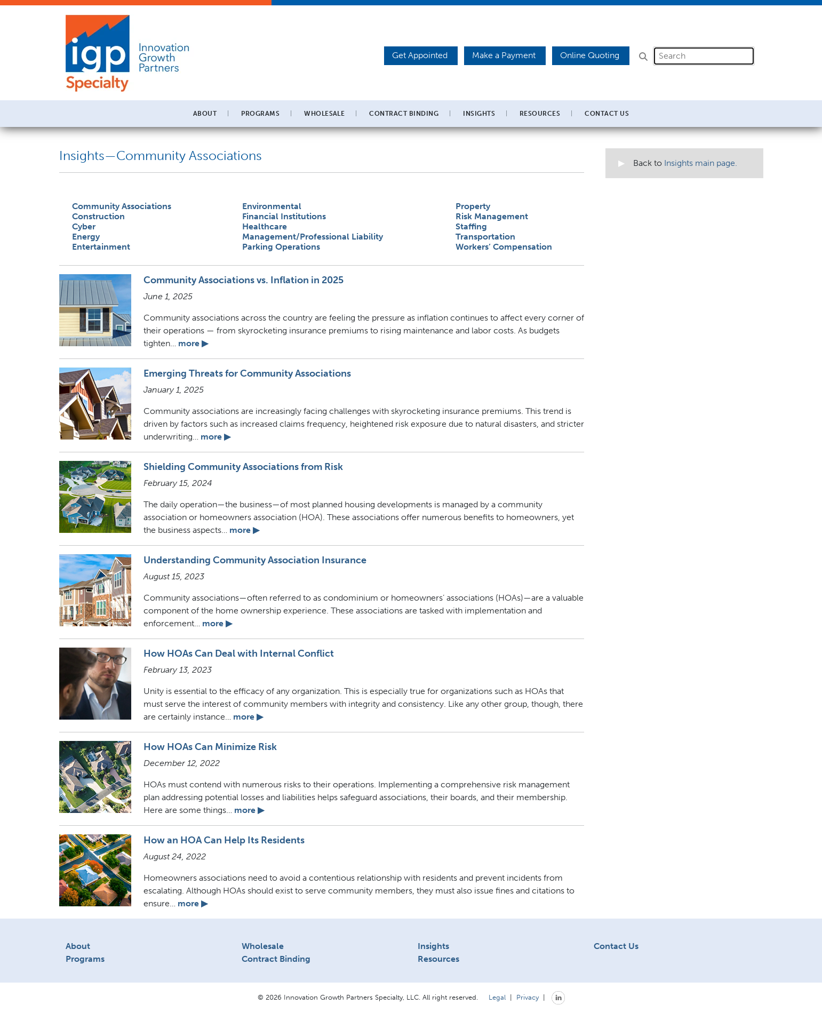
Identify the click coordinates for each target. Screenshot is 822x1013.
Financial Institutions (284, 216)
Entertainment (101, 247)
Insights (479, 113)
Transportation (485, 237)
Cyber (83, 226)
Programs (85, 959)
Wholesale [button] (324, 113)
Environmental (271, 206)
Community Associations (121, 206)
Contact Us (607, 113)
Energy (86, 237)
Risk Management (492, 216)
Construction (98, 216)
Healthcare (264, 226)
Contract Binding (403, 113)
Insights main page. (700, 163)
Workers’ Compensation (504, 247)
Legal (497, 997)
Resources (438, 959)
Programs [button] (260, 113)
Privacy (527, 997)
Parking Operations (281, 247)
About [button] (205, 113)
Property (473, 206)
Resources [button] (540, 113)
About (78, 946)
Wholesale (263, 946)
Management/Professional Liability (312, 237)
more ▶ (193, 343)
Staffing (471, 226)
